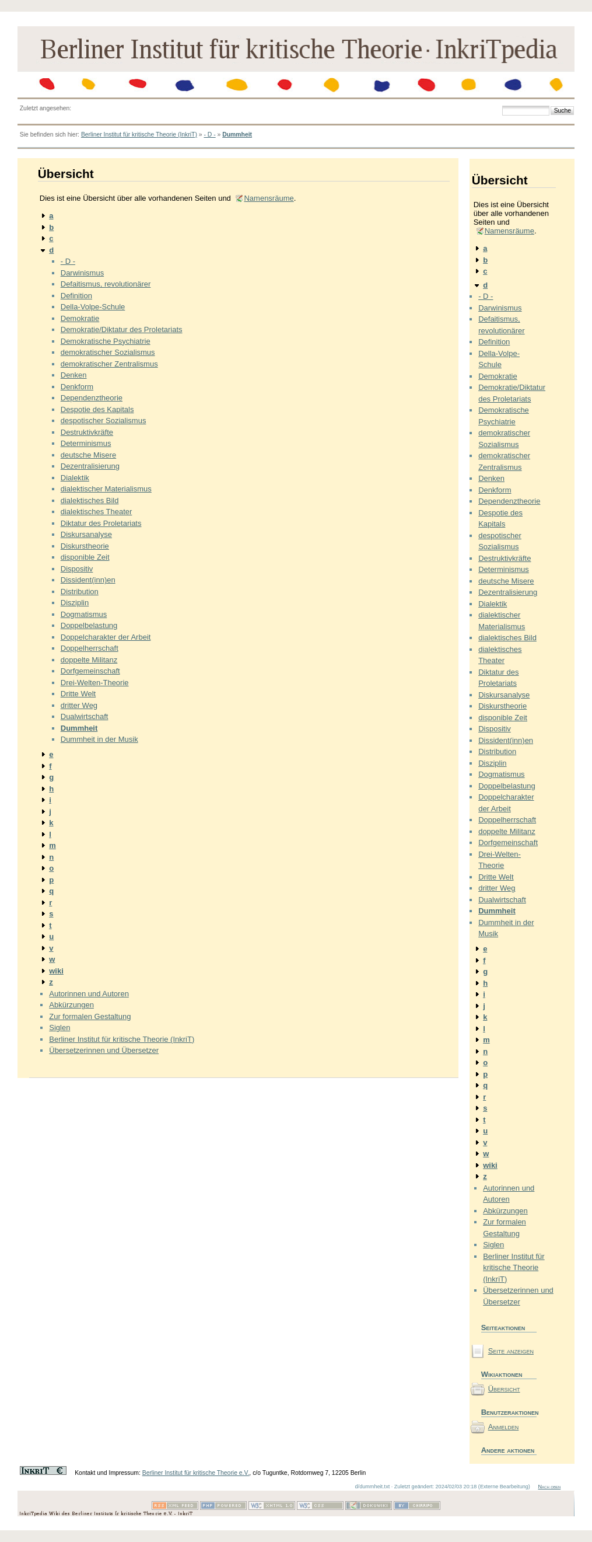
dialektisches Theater (96, 511)
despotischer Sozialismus (103, 420)
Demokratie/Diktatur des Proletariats (122, 329)
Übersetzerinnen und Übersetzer (104, 1050)
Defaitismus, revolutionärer (106, 284)
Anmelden (503, 1426)
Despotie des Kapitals (97, 409)
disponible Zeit (85, 557)
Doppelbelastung (89, 625)
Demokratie (80, 318)
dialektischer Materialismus (106, 488)
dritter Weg (79, 705)
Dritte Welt (78, 693)
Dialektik (75, 477)
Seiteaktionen (503, 1327)
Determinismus (86, 443)
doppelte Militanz (89, 659)
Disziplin (75, 602)
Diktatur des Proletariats (101, 523)
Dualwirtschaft (84, 716)
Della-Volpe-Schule (93, 306)
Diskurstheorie (85, 546)
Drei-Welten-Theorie (95, 682)
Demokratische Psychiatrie (105, 341)
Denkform (77, 386)
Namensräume (268, 198)
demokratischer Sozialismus (108, 352)
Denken (74, 375)
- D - (209, 134)
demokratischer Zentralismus (109, 364)
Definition (76, 295)
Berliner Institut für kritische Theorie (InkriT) (139, 134)
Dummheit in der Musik (99, 739)
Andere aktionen (508, 1450)
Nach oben (549, 1486)
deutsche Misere (88, 455)
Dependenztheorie (91, 397)
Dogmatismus (84, 614)
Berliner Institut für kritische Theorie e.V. (196, 1473)
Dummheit (237, 134)
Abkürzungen (71, 1004)
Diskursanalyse (86, 534)
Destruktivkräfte (87, 432)
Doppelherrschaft (89, 648)
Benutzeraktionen (509, 1412)
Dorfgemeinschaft (90, 671)
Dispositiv (77, 568)
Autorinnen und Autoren (89, 993)
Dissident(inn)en (88, 579)
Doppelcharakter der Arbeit (106, 637)
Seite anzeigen (511, 1350)
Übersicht (504, 1388)
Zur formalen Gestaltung (90, 1016)
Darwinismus (82, 272)
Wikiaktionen (502, 1374)
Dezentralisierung (90, 466)
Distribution (80, 591)
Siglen (59, 1027)
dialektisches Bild (90, 500)
